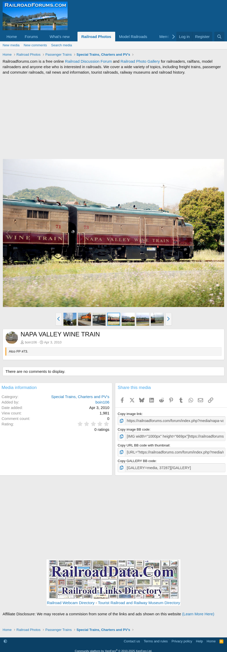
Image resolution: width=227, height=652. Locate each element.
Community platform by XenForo (113, 648)
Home (12, 36)
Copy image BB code (134, 429)
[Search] (219, 36)
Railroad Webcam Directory (70, 601)
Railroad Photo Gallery (140, 61)
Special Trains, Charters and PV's (80, 396)
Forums (31, 36)
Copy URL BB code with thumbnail (144, 444)
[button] (42, 36)
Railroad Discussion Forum (88, 61)
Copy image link (130, 414)
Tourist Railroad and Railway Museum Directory (139, 601)
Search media (61, 45)
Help (199, 639)
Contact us (132, 639)
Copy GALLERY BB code (137, 459)
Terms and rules (156, 639)
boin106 (31, 342)
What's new (60, 36)
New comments (35, 45)
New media (11, 45)
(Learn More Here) (198, 612)
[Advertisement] (113, 116)
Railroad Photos (96, 36)
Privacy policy (182, 639)
